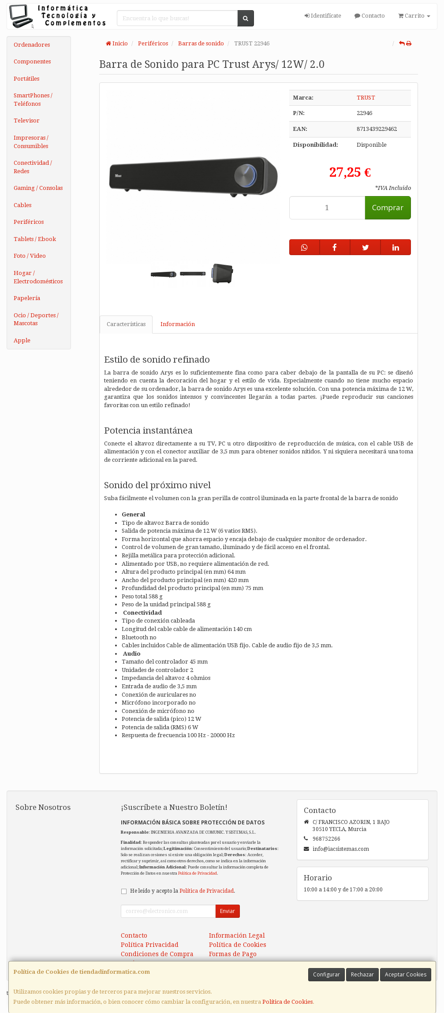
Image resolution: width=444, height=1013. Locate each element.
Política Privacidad (150, 944)
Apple (22, 340)
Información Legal (237, 935)
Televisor (27, 120)
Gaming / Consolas (38, 188)
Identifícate (323, 15)
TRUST (366, 97)
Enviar (227, 911)
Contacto (369, 15)
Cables (22, 205)
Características (126, 324)
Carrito (414, 15)
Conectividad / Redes (33, 167)
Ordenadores (32, 44)
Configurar (326, 974)
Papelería (27, 298)
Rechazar (362, 974)
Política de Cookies (287, 1001)
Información (177, 324)
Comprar (387, 207)
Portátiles (26, 78)
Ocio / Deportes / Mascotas (36, 319)
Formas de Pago (233, 953)
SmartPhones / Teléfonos (33, 99)
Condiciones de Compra (157, 953)
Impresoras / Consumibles (31, 141)
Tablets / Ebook (35, 239)
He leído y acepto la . (182, 891)
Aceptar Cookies (405, 974)
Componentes (32, 61)
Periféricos (29, 222)
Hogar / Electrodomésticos (38, 277)
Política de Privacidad (197, 873)
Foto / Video (30, 255)
